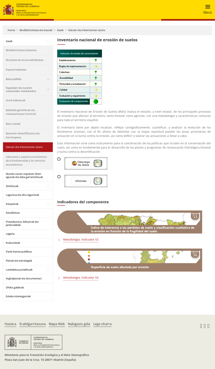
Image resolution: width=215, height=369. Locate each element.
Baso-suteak (13, 123)
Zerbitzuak (12, 186)
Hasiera (10, 324)
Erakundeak (13, 243)
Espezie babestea (16, 69)
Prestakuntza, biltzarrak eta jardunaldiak (22, 223)
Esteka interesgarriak (18, 296)
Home (11, 30)
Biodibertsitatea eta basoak (36, 30)
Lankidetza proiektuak (19, 269)
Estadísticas (13, 212)
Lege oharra (102, 324)
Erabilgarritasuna (32, 324)
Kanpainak (12, 204)
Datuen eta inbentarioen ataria (86, 30)
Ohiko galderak (15, 287)
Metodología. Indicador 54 (80, 277)
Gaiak (60, 30)
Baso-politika (13, 79)
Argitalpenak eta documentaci (24, 278)
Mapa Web (57, 324)
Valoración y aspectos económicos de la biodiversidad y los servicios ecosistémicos (26, 160)
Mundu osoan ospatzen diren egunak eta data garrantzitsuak (24, 175)
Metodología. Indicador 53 (80, 239)
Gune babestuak (15, 100)
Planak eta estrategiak (19, 260)
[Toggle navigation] (206, 9)
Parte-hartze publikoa (19, 251)
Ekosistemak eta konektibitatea (24, 60)
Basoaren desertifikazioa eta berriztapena (23, 135)
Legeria (10, 234)
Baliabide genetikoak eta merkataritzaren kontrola (21, 112)
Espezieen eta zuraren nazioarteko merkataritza (21, 89)
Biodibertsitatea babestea (21, 50)
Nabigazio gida (79, 324)
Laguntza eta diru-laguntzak (22, 195)
